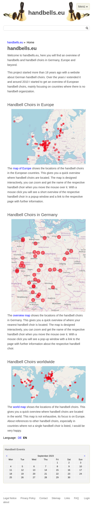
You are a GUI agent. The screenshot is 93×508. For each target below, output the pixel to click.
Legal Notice (10, 498)
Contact (43, 498)
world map (19, 407)
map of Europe (22, 168)
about (6, 502)
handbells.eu (15, 42)
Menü (81, 6)
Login (87, 498)
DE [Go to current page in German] (20, 437)
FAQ (76, 498)
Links (67, 498)
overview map (21, 315)
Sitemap (56, 498)
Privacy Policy (28, 498)
